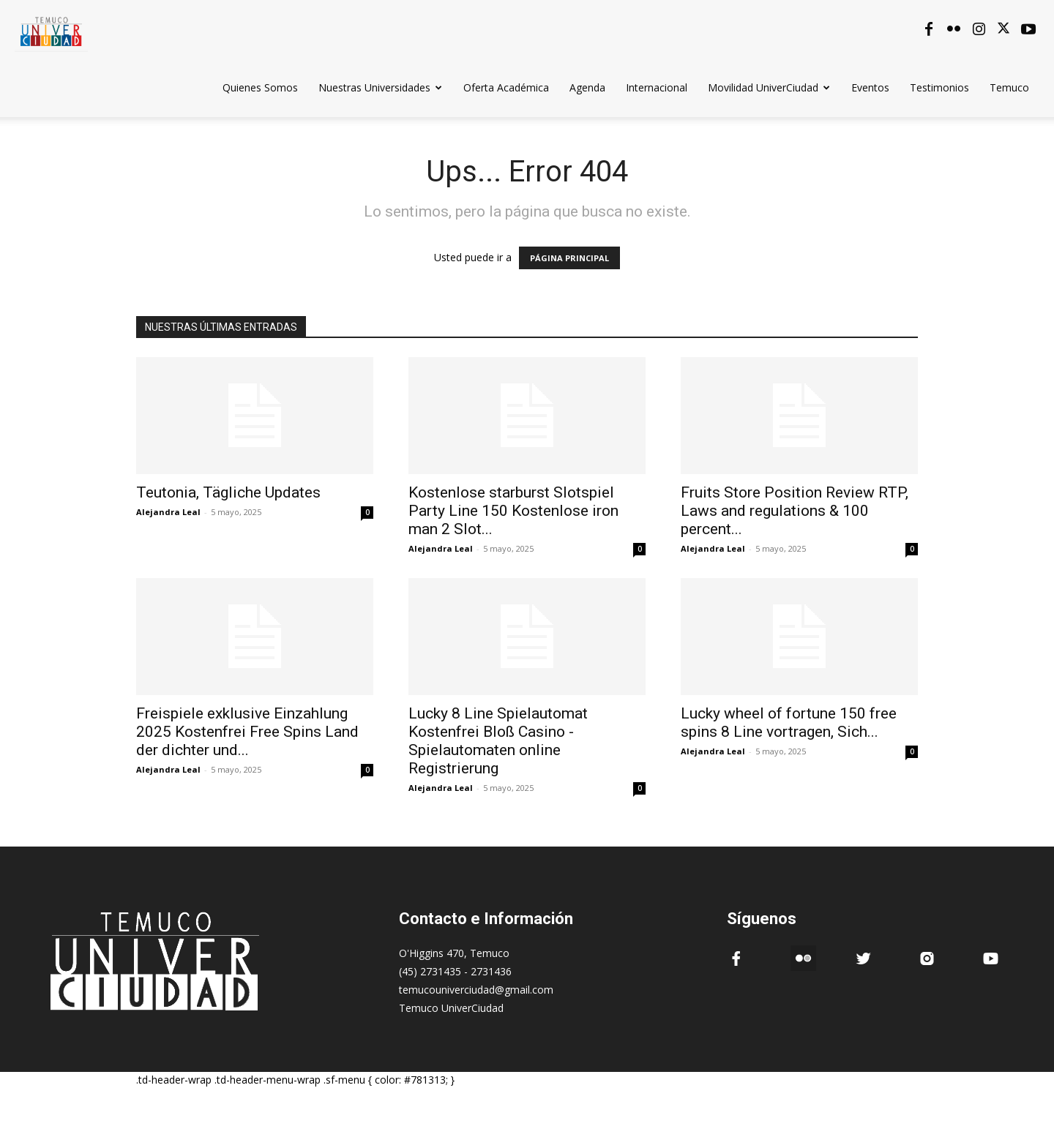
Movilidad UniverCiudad (769, 87)
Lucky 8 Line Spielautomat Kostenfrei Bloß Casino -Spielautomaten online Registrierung (498, 741)
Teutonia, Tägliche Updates (228, 492)
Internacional (656, 87)
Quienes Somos (260, 87)
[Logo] (51, 29)
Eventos (870, 87)
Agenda (587, 87)
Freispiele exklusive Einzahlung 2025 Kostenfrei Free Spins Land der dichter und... (247, 732)
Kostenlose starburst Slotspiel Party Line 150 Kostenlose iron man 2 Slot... (513, 511)
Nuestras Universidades (380, 87)
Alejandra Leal (168, 511)
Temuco (1009, 87)
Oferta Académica (506, 87)
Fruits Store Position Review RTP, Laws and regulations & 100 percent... (794, 511)
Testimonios (939, 87)
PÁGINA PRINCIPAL (569, 257)
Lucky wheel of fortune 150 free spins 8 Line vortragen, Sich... (789, 722)
